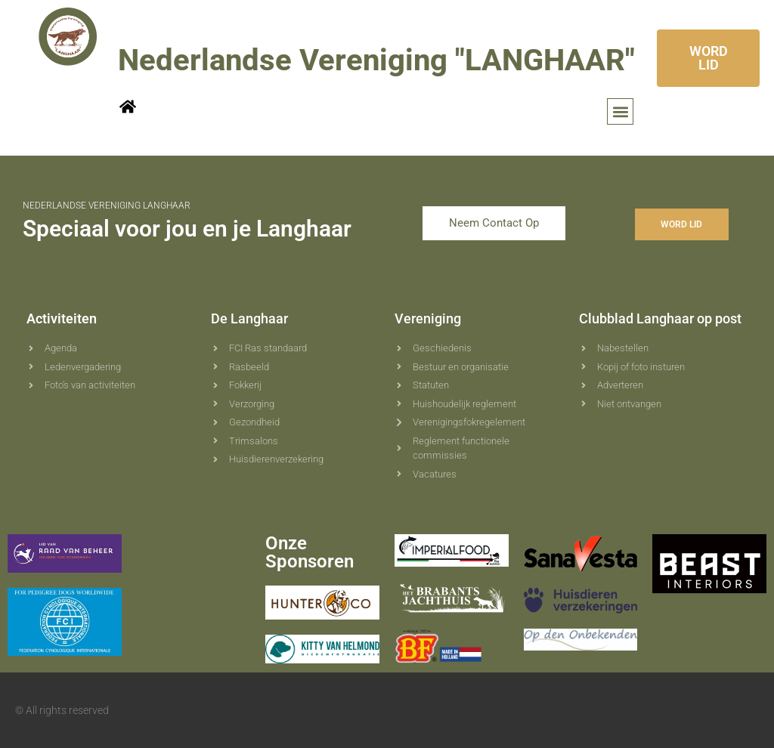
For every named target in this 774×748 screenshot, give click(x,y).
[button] (620, 111)
